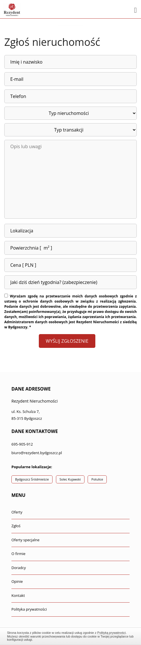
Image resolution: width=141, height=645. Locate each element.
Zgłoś (16, 525)
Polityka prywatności (29, 609)
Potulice (97, 479)
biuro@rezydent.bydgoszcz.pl (36, 452)
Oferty (16, 512)
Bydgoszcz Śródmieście (32, 479)
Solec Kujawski (70, 479)
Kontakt (18, 595)
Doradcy (18, 567)
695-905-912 (22, 444)
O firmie (18, 553)
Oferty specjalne (25, 539)
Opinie (17, 581)
